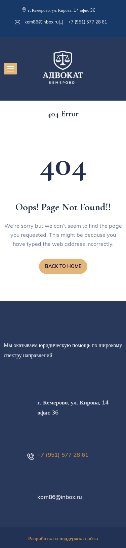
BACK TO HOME (63, 266)
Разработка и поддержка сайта (63, 538)
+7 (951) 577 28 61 (87, 21)
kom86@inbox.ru (41, 21)
